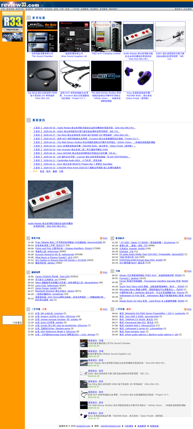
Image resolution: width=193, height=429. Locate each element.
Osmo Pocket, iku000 (46, 288)
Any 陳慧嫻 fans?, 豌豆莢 (132, 263)
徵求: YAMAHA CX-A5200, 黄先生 (136, 319)
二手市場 (75, 9)
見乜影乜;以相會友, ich (46, 279)
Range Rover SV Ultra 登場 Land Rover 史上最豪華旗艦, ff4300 (151, 301)
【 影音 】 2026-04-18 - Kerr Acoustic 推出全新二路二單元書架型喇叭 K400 (70, 149)
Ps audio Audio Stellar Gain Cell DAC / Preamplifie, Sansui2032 (151, 254)
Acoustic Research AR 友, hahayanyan (54, 254)
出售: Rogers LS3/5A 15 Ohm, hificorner (55, 316)
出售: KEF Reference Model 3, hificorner (55, 331)
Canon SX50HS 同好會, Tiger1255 (52, 276)
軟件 (48, 171)
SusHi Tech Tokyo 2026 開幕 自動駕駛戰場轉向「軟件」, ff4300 (151, 286)
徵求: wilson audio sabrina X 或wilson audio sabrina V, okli (148, 334)
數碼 (55, 171)
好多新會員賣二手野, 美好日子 (50, 245)
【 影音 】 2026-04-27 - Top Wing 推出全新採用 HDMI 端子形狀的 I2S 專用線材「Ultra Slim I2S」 (81, 135)
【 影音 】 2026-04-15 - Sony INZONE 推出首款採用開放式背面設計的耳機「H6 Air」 (75, 153)
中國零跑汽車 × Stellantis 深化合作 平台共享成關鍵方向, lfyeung (151, 292)
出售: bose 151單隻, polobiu (49, 322)
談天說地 (48, 9)
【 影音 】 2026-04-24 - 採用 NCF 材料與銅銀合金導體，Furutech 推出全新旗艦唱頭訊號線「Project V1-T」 (86, 138)
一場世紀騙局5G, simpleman (49, 294)
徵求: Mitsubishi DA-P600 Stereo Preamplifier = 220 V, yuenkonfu (152, 313)
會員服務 (103, 9)
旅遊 (56, 9)
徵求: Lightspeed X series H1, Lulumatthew (141, 328)
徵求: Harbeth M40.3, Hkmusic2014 (137, 325)
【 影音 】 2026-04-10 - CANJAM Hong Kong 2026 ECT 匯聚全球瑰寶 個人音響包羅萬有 (77, 167)
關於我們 (113, 9)
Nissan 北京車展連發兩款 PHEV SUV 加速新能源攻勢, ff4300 (150, 275)
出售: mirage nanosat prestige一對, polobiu (56, 319)
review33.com (83, 426)
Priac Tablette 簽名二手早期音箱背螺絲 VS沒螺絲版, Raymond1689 (68, 242)
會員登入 (178, 9)
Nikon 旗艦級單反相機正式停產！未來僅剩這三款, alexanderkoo (66, 282)
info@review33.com (111, 426)
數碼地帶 (39, 9)
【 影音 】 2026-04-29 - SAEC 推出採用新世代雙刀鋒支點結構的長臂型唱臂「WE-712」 (76, 131)
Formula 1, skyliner (129, 278)
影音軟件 (29, 9)
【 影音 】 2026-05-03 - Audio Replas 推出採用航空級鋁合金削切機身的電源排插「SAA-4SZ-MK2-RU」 (84, 128)
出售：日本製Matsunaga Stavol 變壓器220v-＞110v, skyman (65, 334)
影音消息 (10, 9)
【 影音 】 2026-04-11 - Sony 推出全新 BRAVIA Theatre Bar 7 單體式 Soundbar (72, 164)
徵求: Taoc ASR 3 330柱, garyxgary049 (138, 316)
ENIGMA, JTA (126, 251)
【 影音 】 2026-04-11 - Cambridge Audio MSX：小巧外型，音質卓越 (67, 160)
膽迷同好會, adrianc (45, 263)
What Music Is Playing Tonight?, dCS (54, 257)
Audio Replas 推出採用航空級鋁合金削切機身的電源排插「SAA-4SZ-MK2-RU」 (50, 223)
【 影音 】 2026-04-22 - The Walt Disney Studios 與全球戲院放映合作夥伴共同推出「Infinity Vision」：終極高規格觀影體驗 (94, 142)
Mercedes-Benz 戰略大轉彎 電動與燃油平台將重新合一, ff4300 (151, 289)
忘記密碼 (187, 9)
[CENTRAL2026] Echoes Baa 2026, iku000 (141, 260)
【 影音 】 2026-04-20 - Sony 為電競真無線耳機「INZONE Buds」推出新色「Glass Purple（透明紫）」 (84, 146)
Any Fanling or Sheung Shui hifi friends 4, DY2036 (60, 260)
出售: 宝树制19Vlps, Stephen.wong (52, 328)
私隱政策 (154, 426)
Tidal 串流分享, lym (129, 257)
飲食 (67, 9)
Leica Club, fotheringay (47, 285)
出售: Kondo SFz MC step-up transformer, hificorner (61, 325)
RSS (105, 238)
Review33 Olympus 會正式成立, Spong (54, 291)
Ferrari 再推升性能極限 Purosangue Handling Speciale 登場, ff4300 (153, 281)
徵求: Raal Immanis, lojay (132, 331)
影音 (42, 171)
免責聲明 (141, 426)
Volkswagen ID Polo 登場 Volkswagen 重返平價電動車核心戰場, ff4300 (155, 295)
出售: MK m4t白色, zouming (49, 313)
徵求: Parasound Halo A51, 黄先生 (136, 322)
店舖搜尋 (84, 9)
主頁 (3, 9)
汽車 (62, 9)
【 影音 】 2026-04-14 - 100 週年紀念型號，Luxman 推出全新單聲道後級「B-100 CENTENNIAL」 (81, 157)
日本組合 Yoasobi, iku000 (132, 248)
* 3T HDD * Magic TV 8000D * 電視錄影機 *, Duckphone (147, 242)
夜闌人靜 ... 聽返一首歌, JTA (133, 245)
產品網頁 (94, 9)
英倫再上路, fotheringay (47, 251)
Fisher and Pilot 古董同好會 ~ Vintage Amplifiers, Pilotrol (63, 248)
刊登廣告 (129, 426)
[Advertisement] (109, 108)
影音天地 (20, 9)
